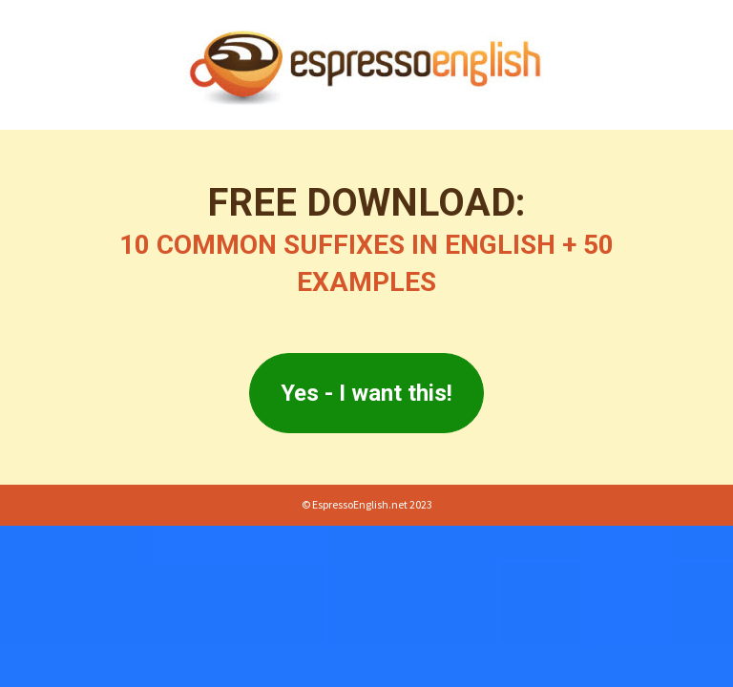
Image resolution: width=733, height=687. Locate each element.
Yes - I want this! (366, 393)
